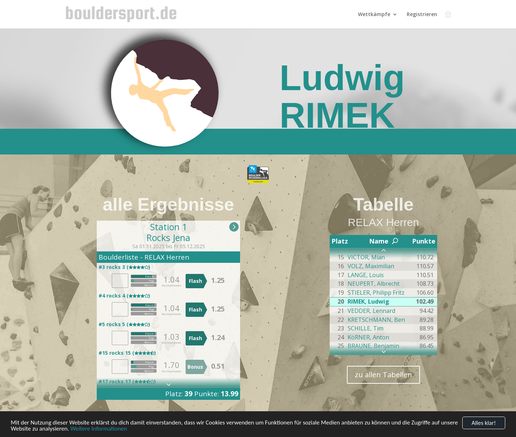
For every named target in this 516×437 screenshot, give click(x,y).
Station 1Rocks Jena (168, 232)
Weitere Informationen (98, 429)
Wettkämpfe (374, 15)
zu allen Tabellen (383, 374)
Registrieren (422, 15)
